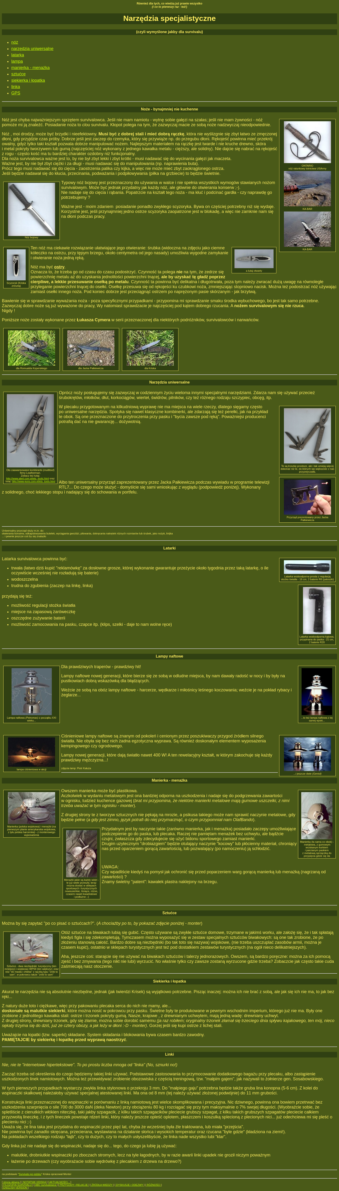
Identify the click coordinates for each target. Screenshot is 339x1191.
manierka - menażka (30, 67)
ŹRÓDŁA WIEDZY (102, 1184)
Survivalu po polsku (30, 1174)
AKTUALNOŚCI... (59, 1182)
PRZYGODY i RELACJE (74, 1184)
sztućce (18, 74)
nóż (14, 42)
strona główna (11, 1182)
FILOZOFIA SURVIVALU (17, 1184)
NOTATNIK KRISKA (34, 1182)
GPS (15, 93)
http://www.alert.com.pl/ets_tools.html (27, 478)
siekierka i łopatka (28, 80)
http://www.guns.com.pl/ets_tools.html (33, 481)
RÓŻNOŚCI (153, 1184)
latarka (17, 55)
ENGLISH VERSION (15, 1187)
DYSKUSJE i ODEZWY (129, 1184)
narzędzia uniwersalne (32, 48)
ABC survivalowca (46, 1184)
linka (15, 86)
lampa (17, 61)
